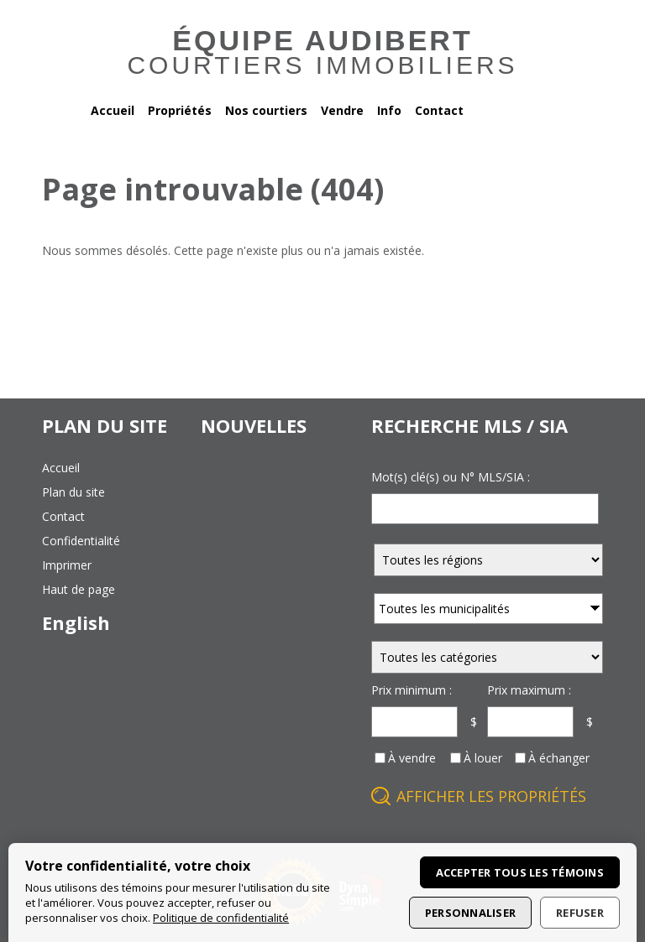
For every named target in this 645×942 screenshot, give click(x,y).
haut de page (78, 589)
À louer (483, 758)
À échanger (559, 758)
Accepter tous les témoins (520, 872)
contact (63, 516)
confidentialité (81, 541)
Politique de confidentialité (221, 917)
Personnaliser (470, 912)
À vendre (412, 758)
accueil (61, 468)
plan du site (73, 492)
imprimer (67, 565)
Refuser (580, 912)
